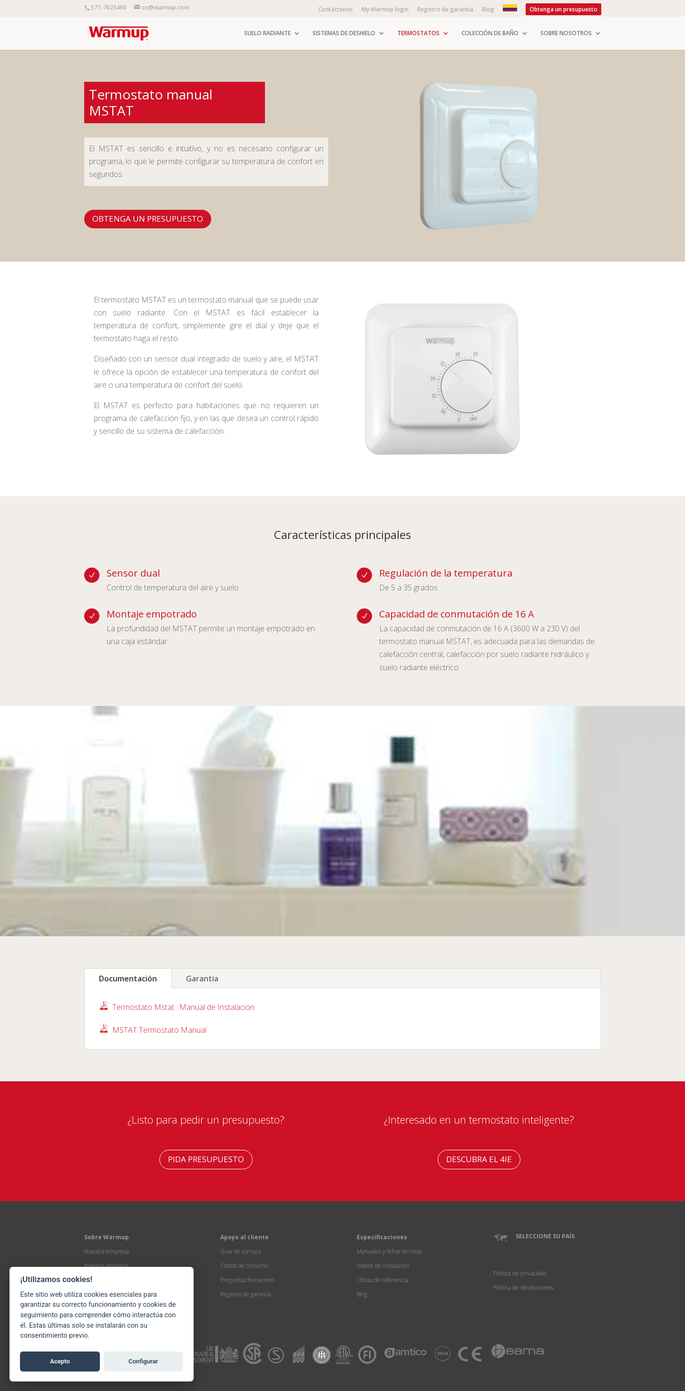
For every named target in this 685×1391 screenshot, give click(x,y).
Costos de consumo (244, 1266)
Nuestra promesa (106, 1266)
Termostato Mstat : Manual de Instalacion (183, 1007)
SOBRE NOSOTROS (566, 33)
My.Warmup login (385, 10)
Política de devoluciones (523, 1287)
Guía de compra (240, 1251)
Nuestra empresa (106, 1251)
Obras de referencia (382, 1280)
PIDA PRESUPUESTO (206, 1159)
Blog (488, 10)
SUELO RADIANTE (267, 33)
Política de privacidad (520, 1273)
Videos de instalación (383, 1266)
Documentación (128, 978)
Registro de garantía (245, 1294)
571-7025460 (109, 7)
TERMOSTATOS (418, 33)
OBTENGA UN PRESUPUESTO (147, 218)
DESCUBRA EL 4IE (479, 1159)
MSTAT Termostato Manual (159, 1030)
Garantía (202, 978)
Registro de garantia (445, 10)
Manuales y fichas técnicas (389, 1251)
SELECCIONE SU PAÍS (545, 1236)
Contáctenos (335, 10)
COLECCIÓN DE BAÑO (490, 33)
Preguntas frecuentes (247, 1280)
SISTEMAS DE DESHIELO (344, 33)
